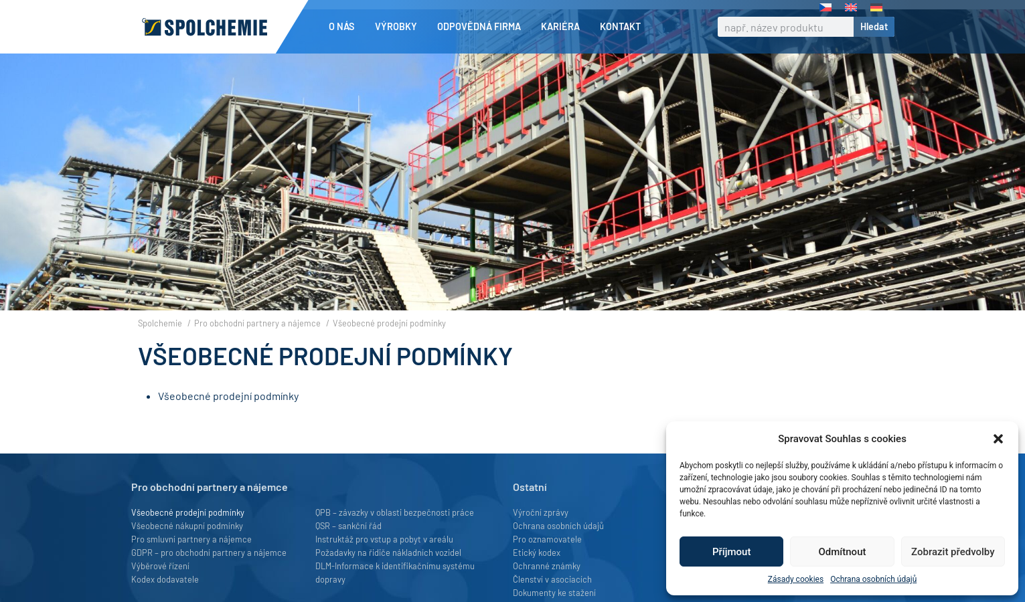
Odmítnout (842, 552)
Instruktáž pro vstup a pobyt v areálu (384, 539)
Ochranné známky (546, 566)
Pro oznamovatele (547, 539)
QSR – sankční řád (348, 525)
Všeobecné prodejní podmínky (228, 395)
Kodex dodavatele (165, 579)
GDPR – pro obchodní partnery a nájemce (209, 552)
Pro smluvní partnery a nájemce (191, 539)
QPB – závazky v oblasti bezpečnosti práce (394, 512)
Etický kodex (536, 552)
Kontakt (620, 26)
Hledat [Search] (874, 26)
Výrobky (399, 26)
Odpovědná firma (482, 26)
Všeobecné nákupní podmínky (187, 525)
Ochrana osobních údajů (873, 579)
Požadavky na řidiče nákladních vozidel (388, 552)
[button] (998, 438)
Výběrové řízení (160, 566)
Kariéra (563, 26)
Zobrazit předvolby (953, 552)
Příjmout (731, 552)
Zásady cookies (795, 579)
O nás (345, 26)
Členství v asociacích (552, 579)
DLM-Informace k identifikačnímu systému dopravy (395, 573)
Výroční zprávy (540, 512)
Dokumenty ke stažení (554, 592)
